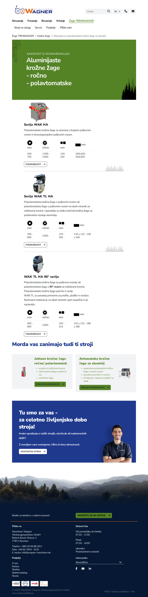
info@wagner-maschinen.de (36, 552)
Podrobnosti (33, 164)
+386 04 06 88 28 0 (31, 546)
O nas (15, 563)
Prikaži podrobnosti (48, 384)
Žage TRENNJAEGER (23, 36)
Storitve (16, 569)
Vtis (133, 591)
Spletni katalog (19, 572)
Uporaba (80, 548)
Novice (15, 575)
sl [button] (117, 11)
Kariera (15, 566)
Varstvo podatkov (120, 591)
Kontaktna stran (31, 451)
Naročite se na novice (91, 515)
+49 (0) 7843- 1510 (28, 549)
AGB (106, 591)
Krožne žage (43, 36)
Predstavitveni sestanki (87, 551)
